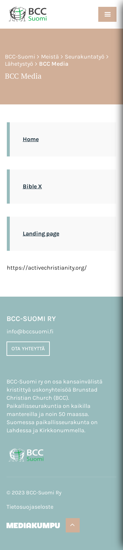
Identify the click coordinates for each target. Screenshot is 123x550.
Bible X (32, 186)
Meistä (50, 56)
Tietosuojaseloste (30, 506)
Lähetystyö (19, 63)
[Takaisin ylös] (73, 525)
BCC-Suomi (20, 56)
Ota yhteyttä (28, 348)
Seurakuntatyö (84, 56)
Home (31, 139)
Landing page (41, 233)
